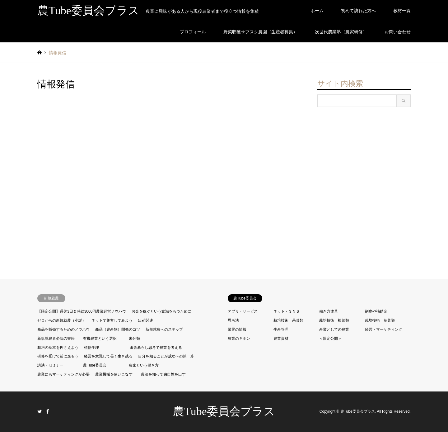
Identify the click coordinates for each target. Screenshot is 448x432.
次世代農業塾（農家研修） (341, 31)
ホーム (317, 10)
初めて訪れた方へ (358, 10)
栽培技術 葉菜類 (380, 320)
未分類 (134, 338)
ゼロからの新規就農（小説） (61, 320)
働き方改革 (328, 311)
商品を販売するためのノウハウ (63, 329)
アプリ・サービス (243, 311)
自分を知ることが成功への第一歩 (166, 356)
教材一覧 (402, 10)
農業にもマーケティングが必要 (63, 374)
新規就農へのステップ (164, 329)
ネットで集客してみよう (112, 320)
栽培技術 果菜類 (288, 320)
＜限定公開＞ (330, 338)
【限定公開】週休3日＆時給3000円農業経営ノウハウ (81, 311)
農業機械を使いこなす (114, 374)
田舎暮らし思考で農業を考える (156, 347)
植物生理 (91, 347)
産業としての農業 (334, 329)
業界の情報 (237, 329)
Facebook (47, 411)
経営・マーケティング (383, 329)
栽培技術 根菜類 (334, 320)
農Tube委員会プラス (224, 411)
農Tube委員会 (94, 365)
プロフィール (193, 31)
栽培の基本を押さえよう (57, 347)
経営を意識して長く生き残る (108, 356)
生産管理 (280, 329)
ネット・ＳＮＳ (286, 311)
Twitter (39, 411)
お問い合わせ (398, 31)
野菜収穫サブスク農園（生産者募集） (260, 31)
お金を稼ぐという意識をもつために (161, 311)
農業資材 (280, 338)
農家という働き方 (144, 365)
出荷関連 (145, 320)
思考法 (233, 320)
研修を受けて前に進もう (57, 356)
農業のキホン (239, 338)
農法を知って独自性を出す (163, 374)
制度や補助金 (376, 311)
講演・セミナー (50, 365)
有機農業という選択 (100, 338)
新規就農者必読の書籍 (56, 338)
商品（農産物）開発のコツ (117, 329)
